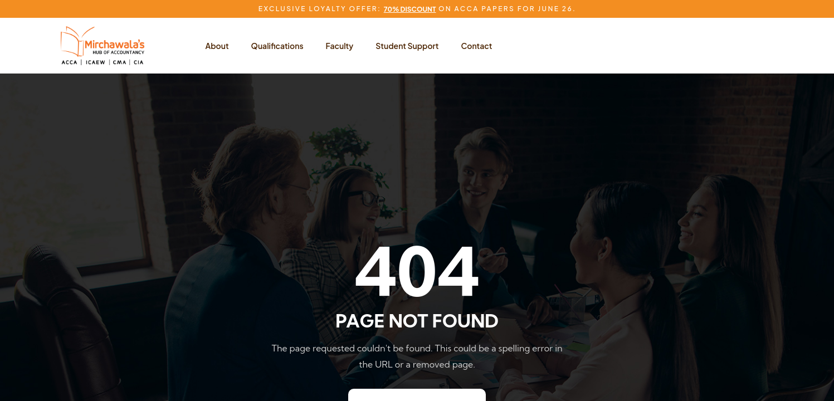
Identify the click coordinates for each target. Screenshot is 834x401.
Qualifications (277, 46)
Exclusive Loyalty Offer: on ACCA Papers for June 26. (416, 8)
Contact (476, 46)
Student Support (406, 46)
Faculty (340, 46)
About (217, 46)
